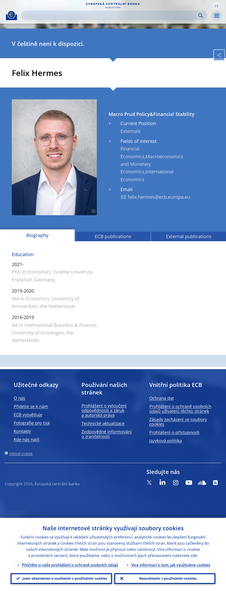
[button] (216, 5)
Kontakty (22, 431)
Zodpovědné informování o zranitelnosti (106, 434)
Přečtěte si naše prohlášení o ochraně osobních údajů (70, 564)
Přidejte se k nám (31, 406)
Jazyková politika (165, 440)
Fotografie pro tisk (32, 423)
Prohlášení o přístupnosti (174, 432)
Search (201, 15)
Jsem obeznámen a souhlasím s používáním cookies (64, 578)
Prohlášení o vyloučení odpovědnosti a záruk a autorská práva (104, 410)
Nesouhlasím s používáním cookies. (168, 578)
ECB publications (113, 236)
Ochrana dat (161, 398)
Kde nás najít (26, 439)
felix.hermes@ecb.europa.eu (159, 197)
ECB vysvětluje (28, 414)
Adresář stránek (21, 453)
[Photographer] (93, 211)
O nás (19, 398)
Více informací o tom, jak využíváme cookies (170, 564)
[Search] (110, 15)
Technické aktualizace (102, 423)
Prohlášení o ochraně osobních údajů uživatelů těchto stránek (180, 408)
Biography (37, 235)
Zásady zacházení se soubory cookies (178, 421)
